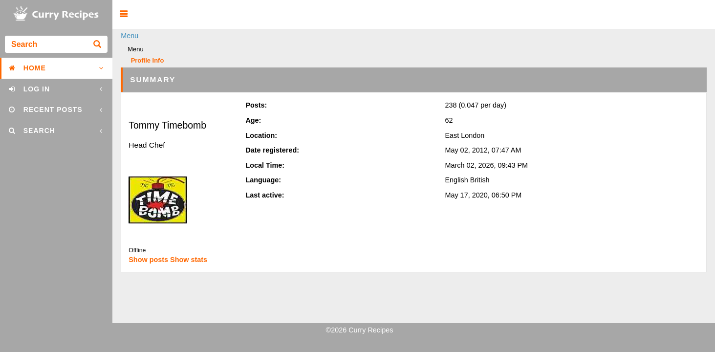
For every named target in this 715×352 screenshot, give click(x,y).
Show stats (188, 260)
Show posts (148, 260)
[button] (123, 14)
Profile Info (147, 61)
